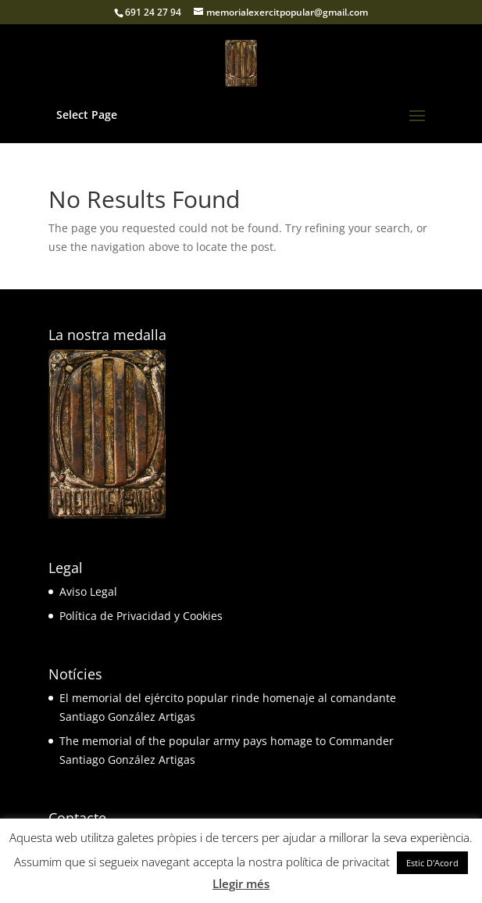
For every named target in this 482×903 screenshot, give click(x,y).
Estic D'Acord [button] (432, 863)
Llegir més (241, 883)
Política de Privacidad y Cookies (141, 615)
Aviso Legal (88, 591)
